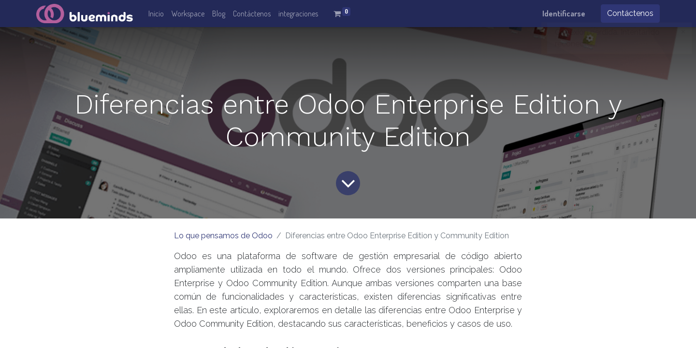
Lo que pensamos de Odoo (223, 235)
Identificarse (563, 13)
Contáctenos (630, 13)
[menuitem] (156, 13)
